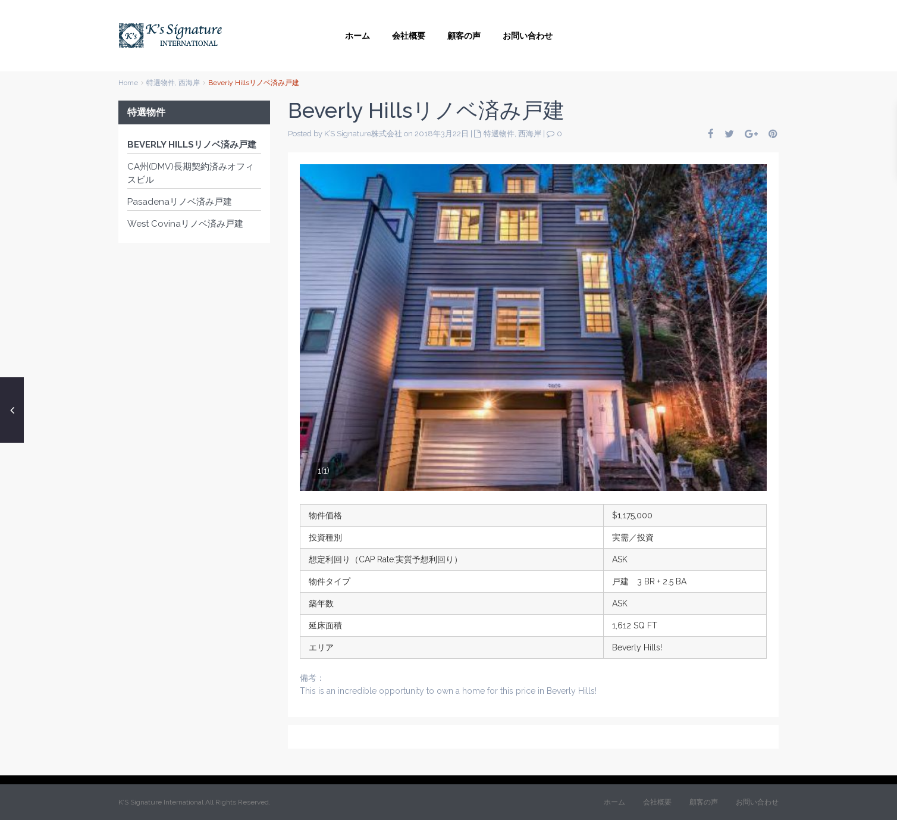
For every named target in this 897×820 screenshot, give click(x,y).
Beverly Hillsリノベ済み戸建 (191, 144)
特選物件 (160, 83)
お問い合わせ (528, 35)
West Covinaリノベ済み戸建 (185, 223)
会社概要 (408, 35)
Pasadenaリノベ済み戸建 (179, 201)
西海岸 (189, 83)
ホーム (357, 35)
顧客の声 (464, 35)
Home (128, 83)
